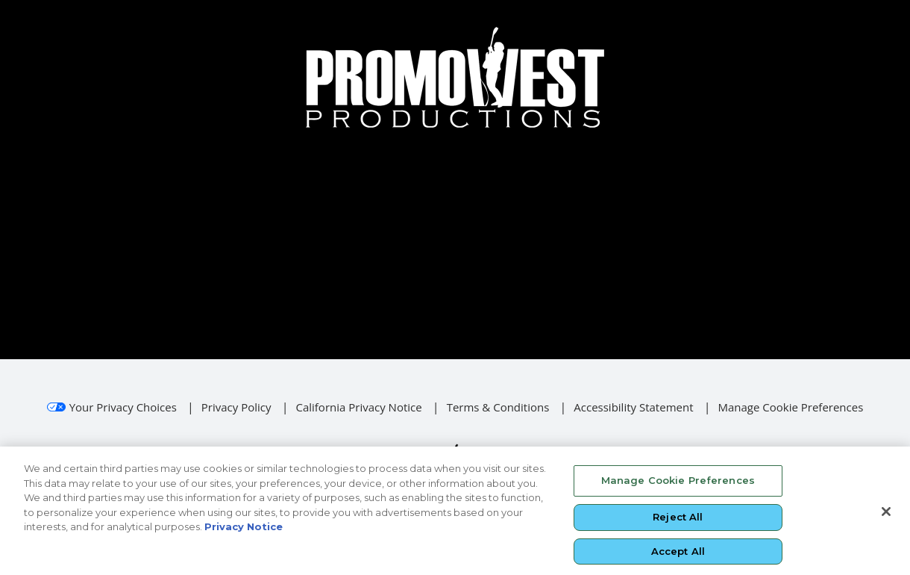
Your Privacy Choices (123, 407)
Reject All (678, 522)
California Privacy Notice (358, 407)
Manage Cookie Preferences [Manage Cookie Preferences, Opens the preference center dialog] (678, 485)
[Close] (886, 516)
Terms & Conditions (498, 407)
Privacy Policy (236, 407)
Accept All (678, 556)
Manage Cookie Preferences (790, 407)
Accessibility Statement (633, 407)
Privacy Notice (243, 532)
